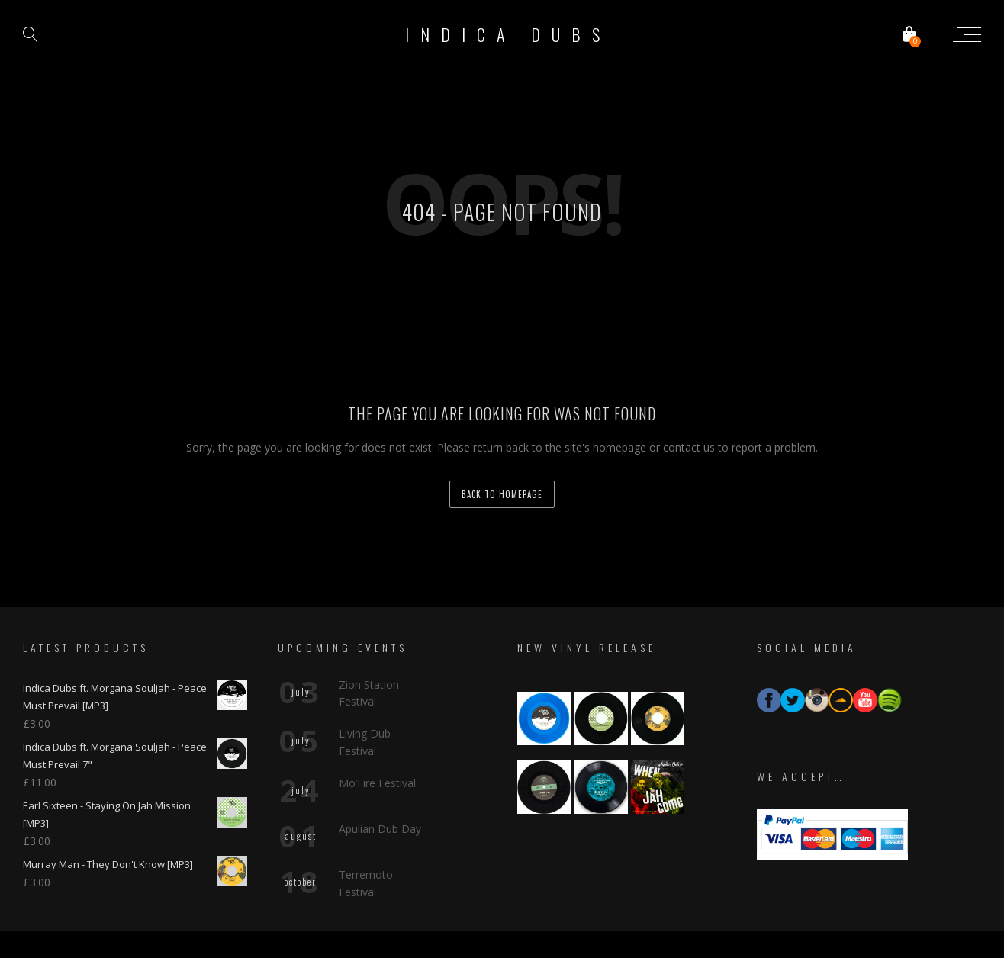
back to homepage (502, 494)
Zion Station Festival (369, 646)
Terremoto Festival (366, 837)
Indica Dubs (508, 34)
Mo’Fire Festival (377, 737)
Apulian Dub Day (380, 783)
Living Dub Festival (365, 696)
